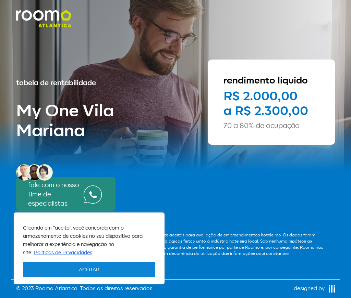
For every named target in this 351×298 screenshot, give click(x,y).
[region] (89, 248)
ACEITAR (89, 269)
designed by (314, 288)
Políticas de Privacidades (63, 252)
